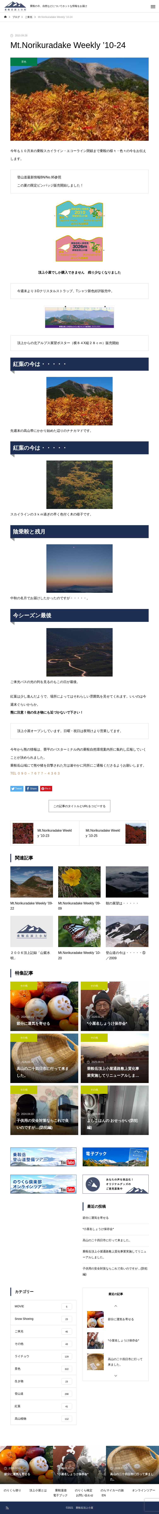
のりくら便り (12, 1490)
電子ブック (60, 1495)
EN (104, 1495)
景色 (23, 61)
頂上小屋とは (38, 1490)
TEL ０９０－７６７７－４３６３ (35, 773)
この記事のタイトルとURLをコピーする (79, 806)
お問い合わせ (84, 1495)
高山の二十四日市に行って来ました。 (107, 1240)
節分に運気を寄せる (96, 1217)
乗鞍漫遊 (61, 1490)
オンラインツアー (143, 1490)
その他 (24, 985)
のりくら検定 (83, 1490)
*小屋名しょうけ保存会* (98, 1229)
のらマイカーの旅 (112, 1490)
